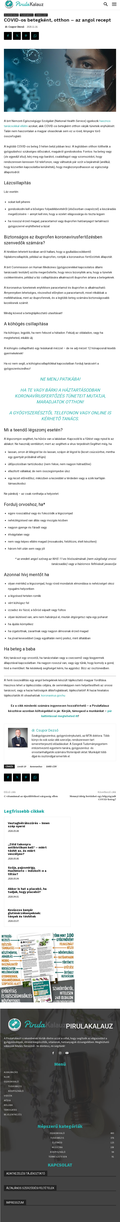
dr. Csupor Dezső (14, 26)
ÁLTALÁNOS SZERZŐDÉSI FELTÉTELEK (30, 1188)
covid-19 (21, 766)
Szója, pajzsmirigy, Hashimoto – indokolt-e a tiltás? (27, 871)
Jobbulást (41, 15)
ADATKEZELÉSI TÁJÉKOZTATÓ (25, 1173)
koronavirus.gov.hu (53, 695)
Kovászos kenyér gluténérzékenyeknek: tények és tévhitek (24, 913)
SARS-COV (51, 766)
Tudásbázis (27, 15)
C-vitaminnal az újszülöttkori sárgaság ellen (31, 796)
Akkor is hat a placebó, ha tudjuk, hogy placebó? (27, 890)
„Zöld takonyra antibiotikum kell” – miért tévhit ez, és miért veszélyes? (27, 849)
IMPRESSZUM (15, 1202)
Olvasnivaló (11, 15)
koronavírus (36, 766)
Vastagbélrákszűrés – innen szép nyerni (28, 824)
